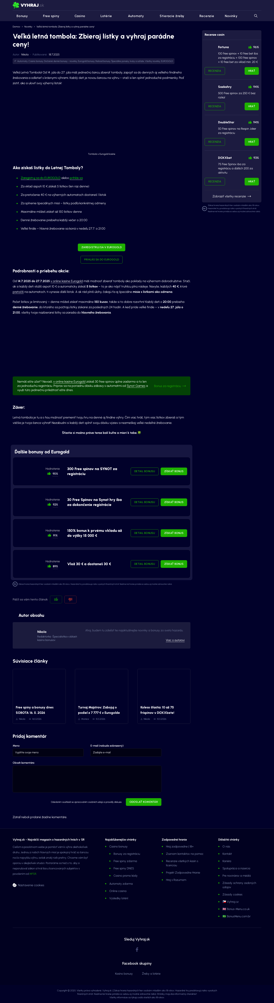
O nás (226, 846)
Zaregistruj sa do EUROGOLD (41, 178)
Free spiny (48, 16)
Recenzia (214, 70)
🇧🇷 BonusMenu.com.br (237, 916)
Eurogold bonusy (86, 61)
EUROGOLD (167, 61)
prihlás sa (76, 178)
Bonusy (20, 16)
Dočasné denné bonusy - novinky (60, 61)
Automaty (133, 16)
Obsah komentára (23, 762)
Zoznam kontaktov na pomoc (184, 854)
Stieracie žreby (169, 16)
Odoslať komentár (144, 802)
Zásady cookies (232, 894)
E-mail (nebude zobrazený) (107, 745)
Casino (77, 16)
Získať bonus (173, 471)
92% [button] (55, 504)
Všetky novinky (152, 61)
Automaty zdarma (121, 883)
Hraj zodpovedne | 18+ (180, 846)
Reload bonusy (102, 61)
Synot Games (136, 386)
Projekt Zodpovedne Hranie (183, 872)
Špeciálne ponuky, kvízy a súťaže (127, 61)
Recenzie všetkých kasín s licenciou (182, 863)
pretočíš (18, 292)
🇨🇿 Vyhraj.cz (231, 901)
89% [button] (55, 566)
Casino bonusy (35, 61)
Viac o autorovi (175, 640)
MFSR (32, 873)
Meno (16, 745)
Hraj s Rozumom (176, 880)
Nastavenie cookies (31, 885)
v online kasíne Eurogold (67, 281)
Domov (16, 26)
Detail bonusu (144, 471)
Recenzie (204, 16)
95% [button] (55, 473)
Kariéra (227, 861)
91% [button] (55, 535)
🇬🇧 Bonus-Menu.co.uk (236, 909)
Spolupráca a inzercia (236, 868)
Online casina (117, 891)
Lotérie (104, 16)
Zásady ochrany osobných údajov (239, 885)
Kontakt (227, 854)
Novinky (231, 16)
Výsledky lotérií (118, 898)
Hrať (251, 70)
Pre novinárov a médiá (237, 875)
